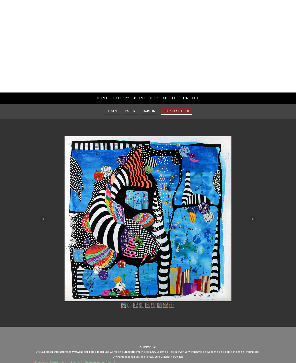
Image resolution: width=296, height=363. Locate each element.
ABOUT (169, 98)
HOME (102, 98)
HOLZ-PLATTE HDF (176, 111)
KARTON (149, 111)
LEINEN (111, 111)
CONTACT (190, 98)
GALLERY (121, 98)
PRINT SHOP (146, 98)
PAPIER (130, 111)
